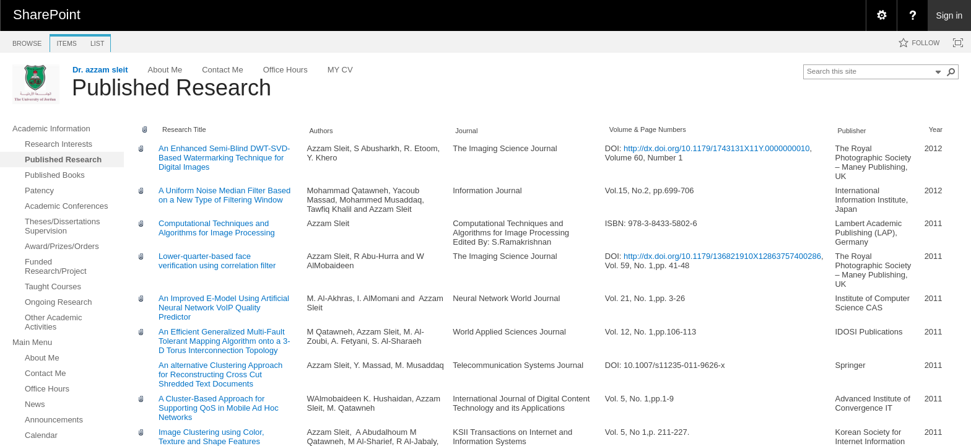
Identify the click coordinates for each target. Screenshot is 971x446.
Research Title (184, 129)
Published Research (171, 87)
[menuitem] (881, 15)
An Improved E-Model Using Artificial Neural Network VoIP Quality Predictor (224, 307)
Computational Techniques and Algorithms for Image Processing (217, 228)
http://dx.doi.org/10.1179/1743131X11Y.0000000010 (716, 148)
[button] (951, 72)
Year (936, 129)
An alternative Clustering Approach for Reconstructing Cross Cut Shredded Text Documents (220, 374)
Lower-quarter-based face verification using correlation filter (217, 260)
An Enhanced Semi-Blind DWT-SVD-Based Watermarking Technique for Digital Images (224, 158)
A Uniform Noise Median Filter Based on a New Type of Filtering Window (224, 195)
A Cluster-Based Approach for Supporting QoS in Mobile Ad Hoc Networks (219, 408)
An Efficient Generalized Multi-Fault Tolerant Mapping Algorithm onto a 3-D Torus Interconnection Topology (224, 341)
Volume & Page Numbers (647, 129)
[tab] (27, 41)
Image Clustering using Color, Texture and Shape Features (211, 436)
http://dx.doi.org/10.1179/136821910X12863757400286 (722, 256)
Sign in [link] (949, 15)
